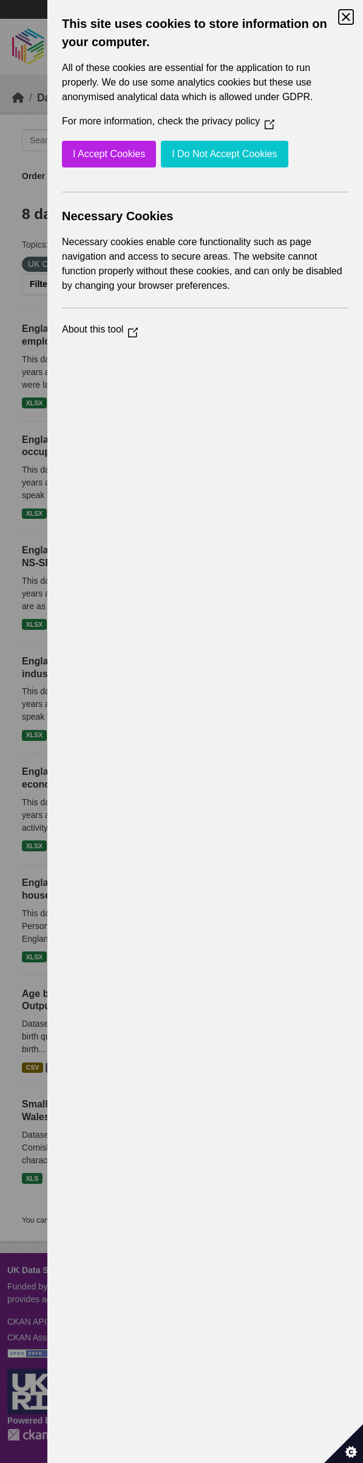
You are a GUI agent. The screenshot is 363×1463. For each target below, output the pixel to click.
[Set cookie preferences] (343, 1443)
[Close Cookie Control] (346, 17)
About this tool (100, 329)
